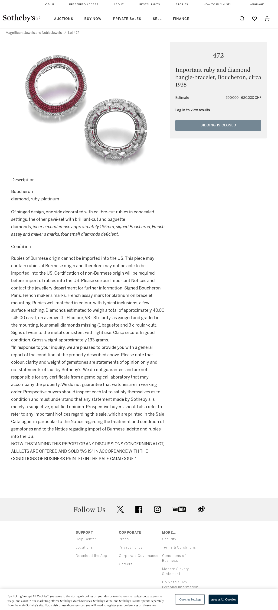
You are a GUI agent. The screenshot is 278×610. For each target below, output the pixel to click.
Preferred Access (83, 4)
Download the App (91, 556)
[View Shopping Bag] (267, 18)
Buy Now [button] (92, 19)
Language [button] (256, 4)
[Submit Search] (242, 18)
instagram (157, 509)
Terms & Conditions (179, 547)
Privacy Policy (131, 547)
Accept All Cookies (223, 599)
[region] (139, 599)
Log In (49, 4)
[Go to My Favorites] (254, 18)
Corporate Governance (138, 556)
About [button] (119, 4)
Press (124, 539)
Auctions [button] (63, 19)
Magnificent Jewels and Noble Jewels (34, 33)
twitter (120, 509)
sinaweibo (201, 509)
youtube (179, 509)
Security (169, 539)
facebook (138, 509)
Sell (157, 19)
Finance (181, 19)
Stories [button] (182, 4)
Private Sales (127, 19)
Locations (84, 547)
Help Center (86, 539)
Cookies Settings (190, 599)
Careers (126, 564)
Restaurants (149, 4)
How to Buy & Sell (218, 4)
